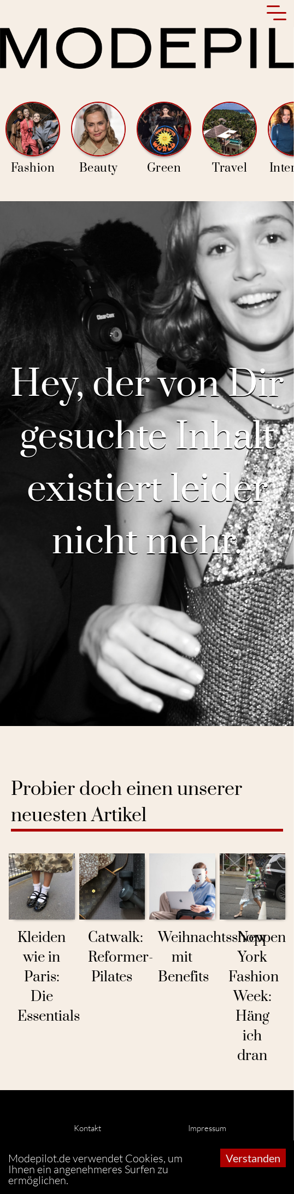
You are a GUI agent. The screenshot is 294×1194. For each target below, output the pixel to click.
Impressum (207, 1128)
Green (164, 138)
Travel (229, 138)
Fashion (32, 138)
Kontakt (87, 1128)
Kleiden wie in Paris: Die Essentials (48, 977)
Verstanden (253, 1157)
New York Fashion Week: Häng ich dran (253, 997)
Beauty (98, 138)
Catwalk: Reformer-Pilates (120, 957)
